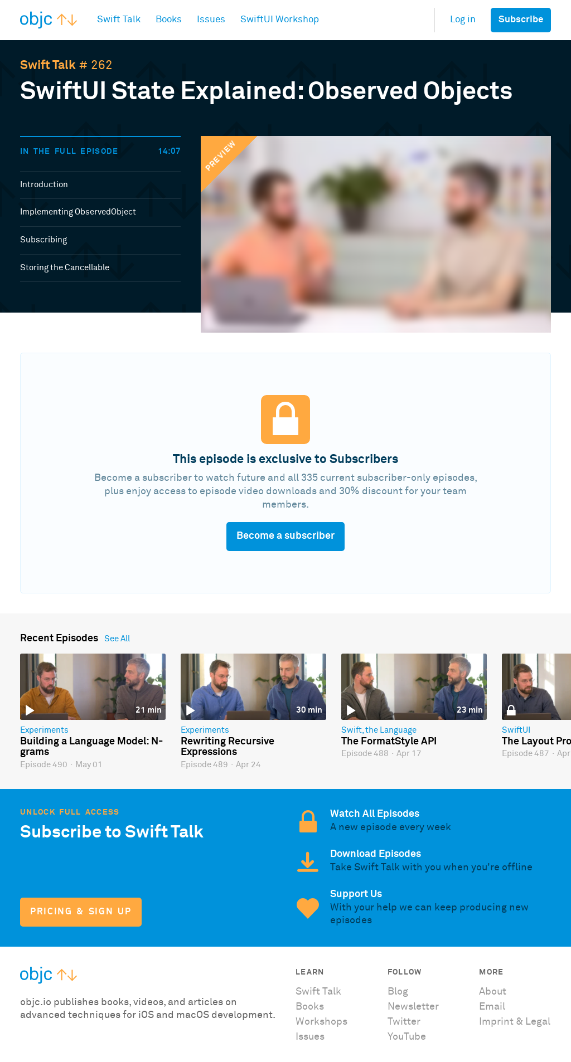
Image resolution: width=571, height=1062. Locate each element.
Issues (310, 1037)
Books (310, 1007)
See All (117, 639)
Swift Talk (48, 66)
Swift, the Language (379, 730)
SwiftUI (516, 730)
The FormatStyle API (389, 742)
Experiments (44, 730)
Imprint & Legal (514, 1022)
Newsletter (413, 1007)
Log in (463, 20)
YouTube (407, 1037)
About (492, 992)
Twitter (404, 1022)
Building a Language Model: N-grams (91, 747)
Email (492, 1007)
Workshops (321, 1022)
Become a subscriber (285, 536)
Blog (398, 992)
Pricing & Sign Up (80, 912)
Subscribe (521, 20)
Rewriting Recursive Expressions (227, 747)
